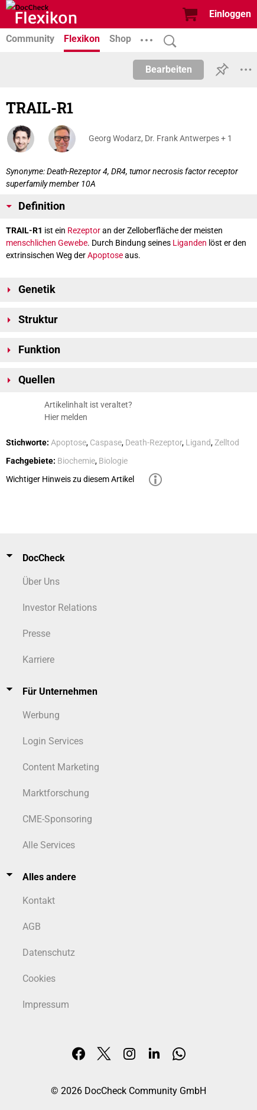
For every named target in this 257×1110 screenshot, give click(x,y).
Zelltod (226, 442)
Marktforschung (55, 793)
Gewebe (72, 243)
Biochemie (76, 461)
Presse (36, 633)
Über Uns (41, 581)
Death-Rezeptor (153, 442)
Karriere (38, 659)
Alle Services (48, 845)
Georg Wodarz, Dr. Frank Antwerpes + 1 (160, 138)
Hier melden (65, 417)
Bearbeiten (168, 69)
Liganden (190, 243)
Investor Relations (59, 607)
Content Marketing (60, 767)
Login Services (52, 741)
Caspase (106, 442)
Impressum (45, 1004)
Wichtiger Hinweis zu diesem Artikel (70, 479)
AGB (31, 926)
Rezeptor (83, 230)
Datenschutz (48, 952)
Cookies (39, 978)
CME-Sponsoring (57, 819)
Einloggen (230, 13)
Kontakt (38, 900)
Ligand (198, 442)
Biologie (113, 461)
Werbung (41, 715)
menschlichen (31, 243)
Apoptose (105, 255)
